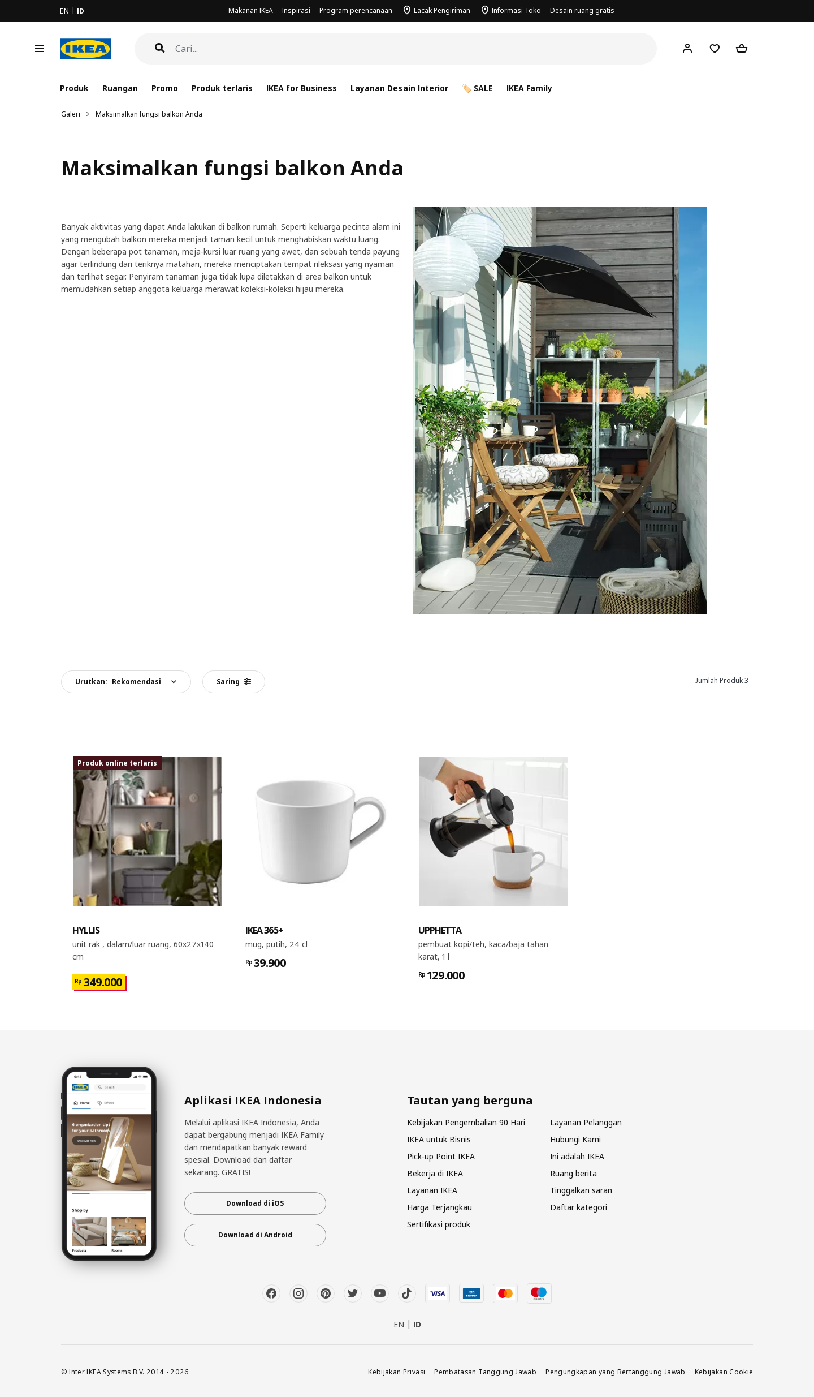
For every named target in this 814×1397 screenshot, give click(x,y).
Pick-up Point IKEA (441, 1156)
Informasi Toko (516, 10)
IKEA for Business (301, 88)
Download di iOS (255, 1203)
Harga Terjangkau (439, 1207)
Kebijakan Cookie (724, 1371)
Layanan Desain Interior (399, 88)
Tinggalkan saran (581, 1190)
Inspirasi (296, 10)
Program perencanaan (355, 10)
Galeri (70, 114)
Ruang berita (573, 1173)
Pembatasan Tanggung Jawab (485, 1371)
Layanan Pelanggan (586, 1122)
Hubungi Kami (575, 1139)
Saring (234, 681)
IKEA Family (529, 88)
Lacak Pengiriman (442, 10)
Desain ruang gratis (582, 10)
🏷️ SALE (477, 88)
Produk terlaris (222, 88)
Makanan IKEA (250, 10)
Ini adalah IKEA (577, 1156)
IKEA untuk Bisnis (439, 1139)
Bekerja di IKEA (435, 1173)
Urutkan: (118, 681)
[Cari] (416, 49)
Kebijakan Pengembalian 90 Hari (466, 1122)
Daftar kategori (578, 1207)
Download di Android (255, 1235)
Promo (164, 88)
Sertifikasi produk (438, 1224)
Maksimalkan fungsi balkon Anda (149, 114)
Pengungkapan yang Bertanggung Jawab (615, 1371)
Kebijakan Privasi (396, 1371)
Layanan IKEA (432, 1190)
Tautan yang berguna (470, 1100)
